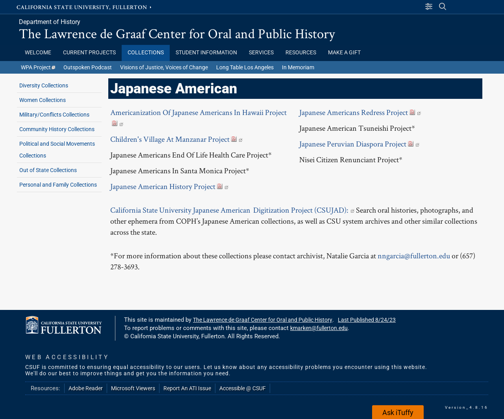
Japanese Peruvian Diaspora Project (359, 144)
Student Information (206, 52)
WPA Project (38, 67)
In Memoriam (298, 67)
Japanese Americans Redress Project (360, 112)
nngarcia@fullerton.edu (414, 255)
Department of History (49, 22)
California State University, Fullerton (85, 6)
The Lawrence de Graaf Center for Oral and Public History (177, 33)
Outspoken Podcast (87, 67)
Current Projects (89, 52)
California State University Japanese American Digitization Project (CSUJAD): (233, 210)
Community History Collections (56, 129)
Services (261, 52)
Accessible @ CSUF (242, 388)
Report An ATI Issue (187, 388)
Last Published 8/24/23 (367, 320)
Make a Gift (345, 52)
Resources (300, 52)
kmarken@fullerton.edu (319, 328)
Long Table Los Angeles (245, 67)
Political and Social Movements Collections (57, 150)
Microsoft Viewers (133, 388)
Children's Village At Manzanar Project (176, 139)
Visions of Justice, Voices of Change (164, 67)
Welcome (38, 52)
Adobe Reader (86, 388)
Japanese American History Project (169, 186)
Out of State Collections (48, 170)
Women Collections (42, 100)
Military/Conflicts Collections (54, 114)
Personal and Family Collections (58, 185)
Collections (146, 52)
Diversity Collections (43, 85)
